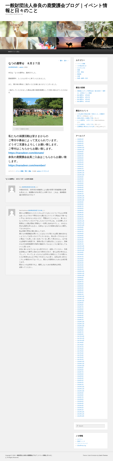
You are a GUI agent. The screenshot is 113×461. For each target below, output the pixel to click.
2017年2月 (80, 357)
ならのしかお (81, 68)
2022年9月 (80, 227)
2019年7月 (80, 307)
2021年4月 (80, 263)
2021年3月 (80, 265)
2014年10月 (80, 416)
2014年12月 (80, 412)
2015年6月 (80, 399)
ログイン (79, 439)
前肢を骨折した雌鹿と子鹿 (85, 118)
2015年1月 (80, 409)
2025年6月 (80, 158)
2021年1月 (80, 269)
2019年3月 (80, 315)
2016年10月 (80, 365)
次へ (66, 60)
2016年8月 (80, 370)
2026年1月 (80, 145)
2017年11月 (80, 338)
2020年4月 (80, 288)
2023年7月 (80, 206)
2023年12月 (80, 196)
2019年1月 (80, 319)
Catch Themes (103, 455)
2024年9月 (80, 177)
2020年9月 (80, 277)
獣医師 (79, 74)
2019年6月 (80, 309)
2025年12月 (80, 147)
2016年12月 (80, 361)
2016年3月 (80, 380)
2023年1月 (80, 219)
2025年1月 (80, 168)
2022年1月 (80, 244)
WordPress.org (81, 445)
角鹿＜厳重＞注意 (82, 78)
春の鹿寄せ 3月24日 (83, 99)
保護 (78, 70)
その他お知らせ (81, 65)
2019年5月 (80, 311)
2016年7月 (80, 372)
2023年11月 (80, 198)
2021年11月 (80, 248)
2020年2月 (80, 292)
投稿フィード (81, 441)
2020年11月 (80, 273)
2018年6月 (80, 334)
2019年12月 (80, 296)
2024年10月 (80, 175)
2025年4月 (80, 162)
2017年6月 (80, 349)
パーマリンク (45, 171)
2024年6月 (80, 183)
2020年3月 (80, 290)
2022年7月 (80, 231)
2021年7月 (80, 256)
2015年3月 (80, 405)
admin (21, 67)
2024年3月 (80, 189)
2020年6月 (80, 284)
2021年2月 (80, 267)
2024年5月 (80, 185)
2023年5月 (80, 210)
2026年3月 (80, 141)
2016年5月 (80, 376)
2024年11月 (80, 172)
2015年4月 (80, 403)
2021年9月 (80, 252)
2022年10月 (80, 225)
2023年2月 (80, 217)
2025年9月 (80, 151)
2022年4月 (80, 237)
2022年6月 (80, 233)
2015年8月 (80, 395)
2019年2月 (80, 317)
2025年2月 (80, 166)
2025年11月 (80, 149)
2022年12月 (80, 221)
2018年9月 (80, 328)
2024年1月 (80, 193)
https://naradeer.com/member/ (27, 165)
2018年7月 (80, 332)
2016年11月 (80, 363)
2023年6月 (80, 208)
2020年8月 (80, 279)
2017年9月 (80, 342)
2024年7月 (80, 181)
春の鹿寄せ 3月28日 (83, 95)
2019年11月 (80, 298)
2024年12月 (80, 170)
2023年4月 (80, 212)
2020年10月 (80, 275)
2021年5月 (80, 261)
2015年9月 (80, 393)
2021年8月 (80, 254)
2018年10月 (80, 326)
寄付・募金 (28, 171)
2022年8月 (80, 229)
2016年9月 (80, 368)
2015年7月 (80, 397)
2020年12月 (80, 271)
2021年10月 (80, 250)
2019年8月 (80, 305)
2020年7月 (80, 282)
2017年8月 (80, 345)
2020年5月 (80, 286)
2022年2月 (80, 242)
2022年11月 (80, 223)
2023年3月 (80, 214)
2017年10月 (80, 340)
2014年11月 (80, 414)
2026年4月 (80, 139)
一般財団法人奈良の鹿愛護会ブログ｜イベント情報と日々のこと (56, 8)
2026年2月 (80, 143)
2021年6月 (80, 258)
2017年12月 (80, 336)
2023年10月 (80, 200)
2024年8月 (80, 179)
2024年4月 (80, 187)
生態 (78, 76)
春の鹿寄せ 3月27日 (83, 97)
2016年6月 (80, 374)
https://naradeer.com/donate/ (26, 152)
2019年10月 (80, 300)
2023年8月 (80, 204)
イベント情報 (19, 171)
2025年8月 (80, 154)
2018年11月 (80, 323)
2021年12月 (80, 246)
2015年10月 (80, 391)
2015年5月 (80, 401)
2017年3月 (80, 355)
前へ (60, 60)
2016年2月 (80, 382)
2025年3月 (80, 164)
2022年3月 (80, 240)
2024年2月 (80, 191)
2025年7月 (80, 156)
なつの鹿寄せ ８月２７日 (85, 120)
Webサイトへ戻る (13, 51)
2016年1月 (80, 384)
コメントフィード (82, 443)
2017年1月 (80, 359)
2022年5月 (80, 235)
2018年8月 (80, 330)
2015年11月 (80, 388)
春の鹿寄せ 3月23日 (83, 101)
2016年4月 (80, 378)
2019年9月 (80, 303)
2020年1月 (80, 294)
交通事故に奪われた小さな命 (85, 126)
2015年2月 (80, 407)
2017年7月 (80, 347)
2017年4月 (80, 353)
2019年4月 (80, 313)
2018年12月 (80, 321)
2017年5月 (80, 351)
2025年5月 (80, 160)
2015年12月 (80, 386)
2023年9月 (80, 202)
